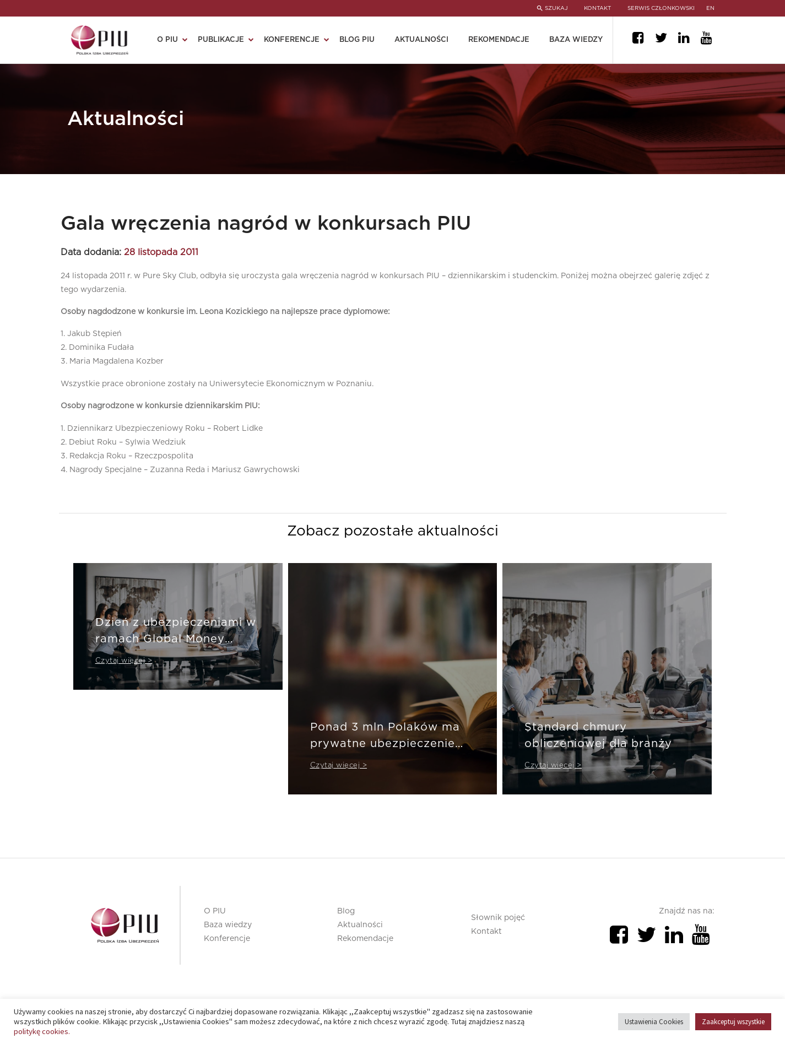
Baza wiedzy (576, 40)
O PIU (167, 40)
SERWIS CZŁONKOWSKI (661, 8)
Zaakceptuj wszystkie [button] (733, 1021)
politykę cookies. (42, 1031)
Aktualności (421, 40)
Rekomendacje (498, 40)
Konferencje (292, 40)
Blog (346, 911)
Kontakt (486, 931)
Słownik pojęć (498, 918)
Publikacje (221, 40)
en (711, 8)
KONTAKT (597, 8)
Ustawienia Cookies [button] (654, 1021)
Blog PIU (357, 40)
